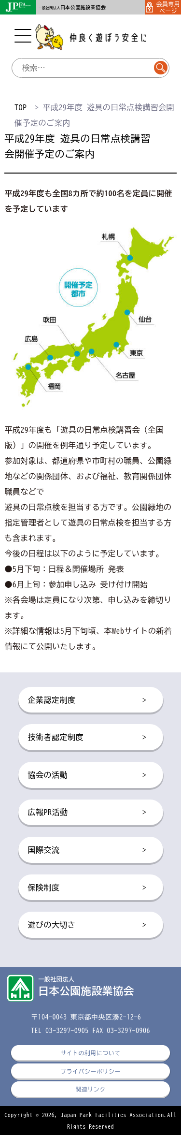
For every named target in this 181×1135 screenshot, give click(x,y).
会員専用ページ (163, 7)
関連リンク (90, 1089)
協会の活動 (87, 775)
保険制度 (87, 888)
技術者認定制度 (87, 737)
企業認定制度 (87, 700)
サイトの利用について (90, 1053)
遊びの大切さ (87, 925)
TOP (20, 107)
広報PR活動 (87, 812)
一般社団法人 (72, 8)
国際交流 (87, 850)
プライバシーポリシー (90, 1071)
